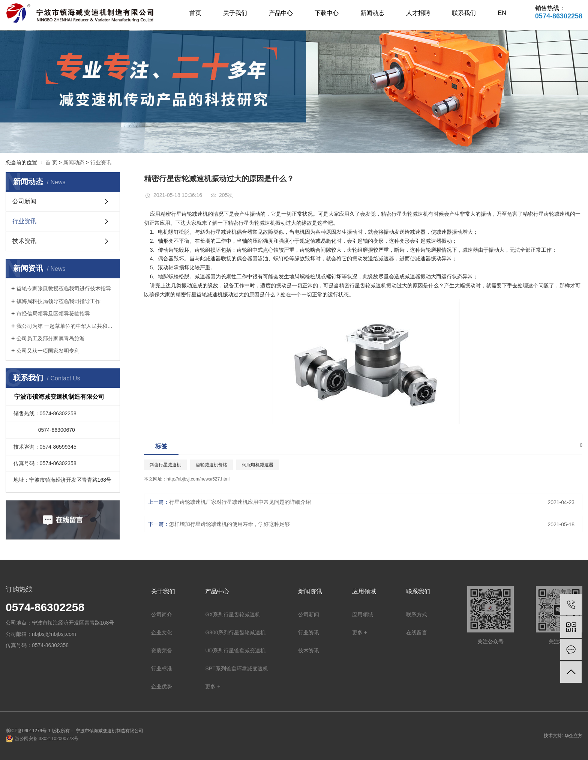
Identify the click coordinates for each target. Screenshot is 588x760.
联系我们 (464, 13)
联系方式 (416, 614)
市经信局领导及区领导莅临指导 (53, 314)
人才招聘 (418, 13)
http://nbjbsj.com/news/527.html (198, 479)
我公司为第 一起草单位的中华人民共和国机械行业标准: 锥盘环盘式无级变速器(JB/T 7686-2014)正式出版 (65, 326)
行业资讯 (100, 162)
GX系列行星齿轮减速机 (232, 614)
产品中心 (281, 13)
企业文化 (161, 632)
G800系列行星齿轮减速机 (235, 632)
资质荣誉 (161, 650)
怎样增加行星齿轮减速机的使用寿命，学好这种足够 (229, 524)
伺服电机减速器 (257, 464)
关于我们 (235, 13)
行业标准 (161, 668)
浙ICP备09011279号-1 (28, 730)
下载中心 (327, 13)
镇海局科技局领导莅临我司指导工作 (58, 301)
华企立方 (573, 735)
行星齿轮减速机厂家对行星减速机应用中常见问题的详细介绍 (240, 502)
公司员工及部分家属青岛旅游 (50, 338)
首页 (195, 13)
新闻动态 (372, 13)
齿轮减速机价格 (211, 464)
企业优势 (161, 686)
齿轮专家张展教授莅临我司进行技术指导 (63, 288)
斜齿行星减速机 (165, 464)
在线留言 (416, 632)
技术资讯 (24, 241)
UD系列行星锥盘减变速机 (235, 650)
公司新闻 (24, 201)
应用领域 (362, 614)
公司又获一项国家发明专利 (48, 351)
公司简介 (161, 614)
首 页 (51, 162)
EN (502, 13)
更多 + (212, 686)
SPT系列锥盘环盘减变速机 (236, 668)
